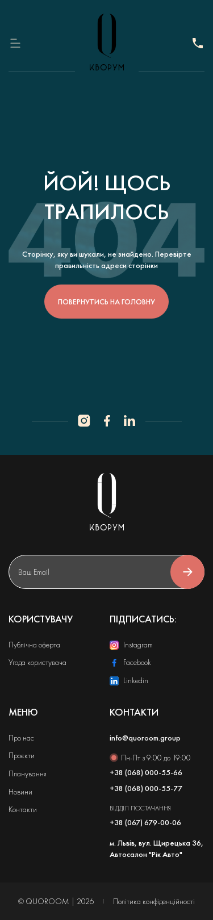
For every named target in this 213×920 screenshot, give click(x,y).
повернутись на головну (106, 301)
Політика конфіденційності (154, 901)
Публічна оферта (34, 644)
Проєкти (22, 755)
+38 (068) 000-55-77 (197, 43)
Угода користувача (37, 662)
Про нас (21, 738)
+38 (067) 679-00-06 (145, 822)
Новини (20, 792)
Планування (28, 773)
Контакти (23, 809)
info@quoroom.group (145, 738)
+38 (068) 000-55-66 (146, 772)
